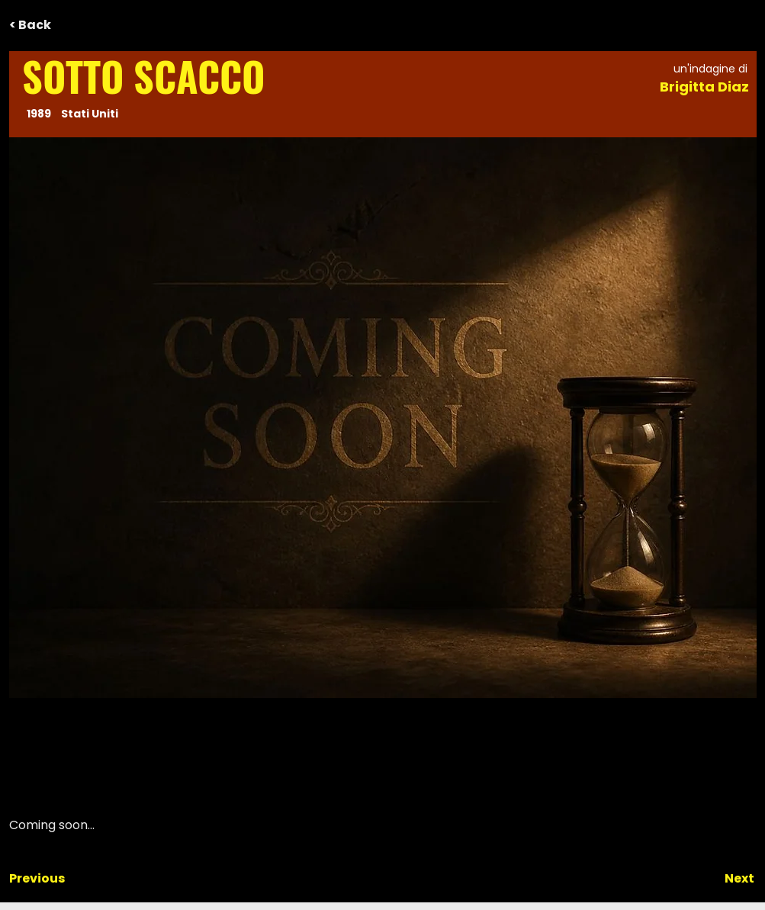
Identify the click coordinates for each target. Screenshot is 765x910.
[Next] (716, 878)
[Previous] (59, 878)
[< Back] (59, 25)
